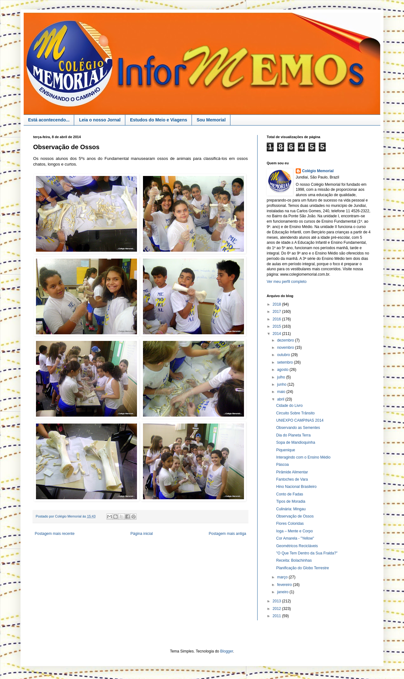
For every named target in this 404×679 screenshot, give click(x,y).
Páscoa (282, 464)
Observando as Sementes (298, 427)
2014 (277, 333)
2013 (277, 601)
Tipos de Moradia (290, 501)
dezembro (286, 340)
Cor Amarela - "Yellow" (295, 538)
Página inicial (141, 533)
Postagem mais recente (54, 533)
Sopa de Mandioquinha (295, 442)
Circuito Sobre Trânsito (295, 413)
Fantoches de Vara (292, 479)
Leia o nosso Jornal (99, 119)
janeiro (283, 592)
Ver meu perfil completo (286, 281)
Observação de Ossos (295, 516)
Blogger (226, 651)
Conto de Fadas (289, 494)
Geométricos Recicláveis (297, 546)
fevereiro (285, 584)
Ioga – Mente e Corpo (294, 531)
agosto (283, 369)
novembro (286, 347)
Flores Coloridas (290, 523)
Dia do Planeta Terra (293, 435)
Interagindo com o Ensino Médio (303, 457)
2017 (277, 311)
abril (281, 399)
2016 (277, 319)
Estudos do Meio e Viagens (158, 119)
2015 (277, 326)
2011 (277, 616)
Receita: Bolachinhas (294, 560)
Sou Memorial (211, 119)
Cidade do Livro (289, 405)
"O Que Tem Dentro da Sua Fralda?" (306, 553)
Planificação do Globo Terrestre (302, 568)
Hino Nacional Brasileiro (296, 486)
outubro (284, 355)
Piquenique (285, 450)
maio (281, 391)
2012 (277, 608)
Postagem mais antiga (227, 533)
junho (282, 384)
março (283, 577)
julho (281, 377)
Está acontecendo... (48, 119)
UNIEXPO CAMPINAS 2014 (300, 420)
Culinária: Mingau (291, 509)
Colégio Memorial (318, 171)
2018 (277, 304)
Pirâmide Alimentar (292, 472)
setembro (285, 362)
